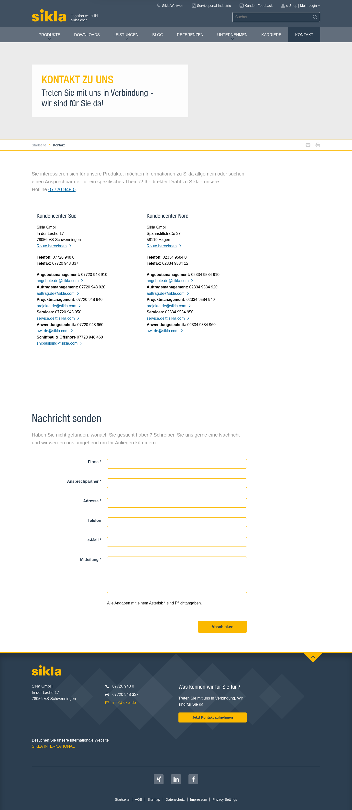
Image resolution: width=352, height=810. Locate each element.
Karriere (271, 35)
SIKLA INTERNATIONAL (53, 746)
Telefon (94, 520)
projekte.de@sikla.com (59, 306)
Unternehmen (232, 37)
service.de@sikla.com (58, 318)
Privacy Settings (224, 799)
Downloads (87, 35)
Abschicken (222, 627)
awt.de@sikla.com (55, 331)
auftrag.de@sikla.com (58, 293)
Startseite (41, 145)
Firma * (94, 462)
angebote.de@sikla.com (60, 281)
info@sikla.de (124, 703)
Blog (157, 35)
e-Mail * (94, 540)
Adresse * (92, 501)
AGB (138, 799)
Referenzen (190, 35)
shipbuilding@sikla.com (59, 343)
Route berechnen (54, 246)
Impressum (198, 799)
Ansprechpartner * (84, 481)
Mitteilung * (90, 560)
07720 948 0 (62, 189)
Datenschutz (175, 799)
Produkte (49, 37)
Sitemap (154, 799)
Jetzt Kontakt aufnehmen (212, 717)
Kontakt (304, 35)
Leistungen (126, 37)
